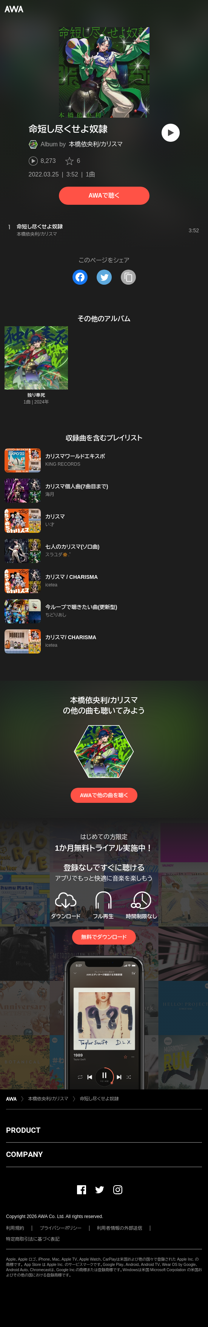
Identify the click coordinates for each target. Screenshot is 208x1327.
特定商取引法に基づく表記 (33, 1239)
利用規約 (15, 1228)
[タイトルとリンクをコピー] (128, 277)
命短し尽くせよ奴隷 (99, 1098)
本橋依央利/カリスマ (96, 144)
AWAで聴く (103, 195)
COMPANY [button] (24, 1154)
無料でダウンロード (103, 937)
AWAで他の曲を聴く (104, 795)
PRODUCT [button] (23, 1130)
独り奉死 (36, 395)
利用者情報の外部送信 (119, 1228)
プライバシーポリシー (61, 1228)
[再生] (171, 133)
